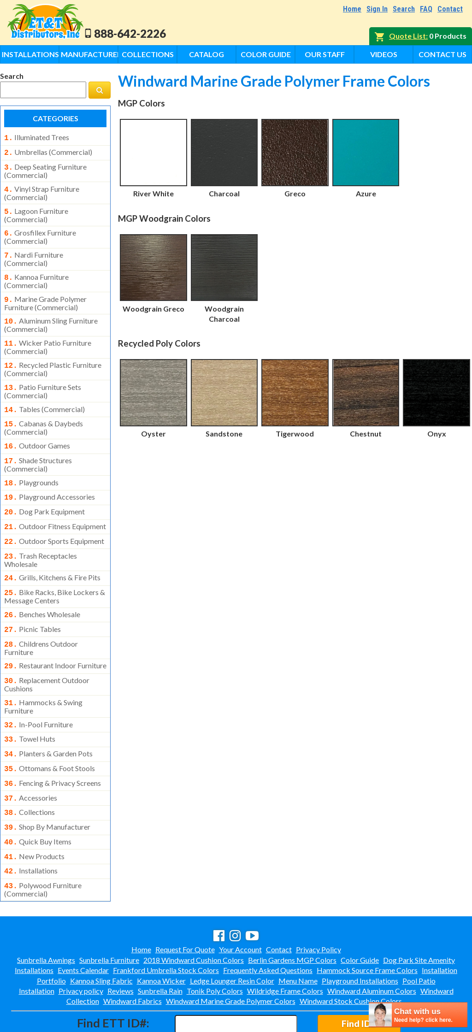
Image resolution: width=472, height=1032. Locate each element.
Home (352, 9)
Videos (383, 54)
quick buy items (37, 806)
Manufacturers (89, 54)
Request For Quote (185, 909)
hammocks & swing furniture (43, 678)
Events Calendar (83, 930)
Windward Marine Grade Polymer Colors (230, 961)
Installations (30, 54)
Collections (148, 54)
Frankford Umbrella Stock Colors (166, 930)
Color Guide (266, 54)
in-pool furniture (38, 696)
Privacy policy (81, 951)
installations (31, 833)
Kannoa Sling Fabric (101, 941)
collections (29, 778)
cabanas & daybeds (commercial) (43, 414)
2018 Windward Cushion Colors (193, 920)
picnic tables (32, 605)
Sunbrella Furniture (109, 920)
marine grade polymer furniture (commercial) (45, 295)
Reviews (120, 951)
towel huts (29, 709)
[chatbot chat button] (418, 1014)
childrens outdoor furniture (41, 622)
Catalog (206, 54)
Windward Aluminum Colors (371, 951)
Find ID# (359, 984)
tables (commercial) (44, 397)
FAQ (426, 9)
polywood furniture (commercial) (43, 850)
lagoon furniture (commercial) (36, 210)
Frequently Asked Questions (268, 930)
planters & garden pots (48, 723)
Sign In (377, 9)
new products (34, 819)
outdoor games (37, 432)
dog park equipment (44, 494)
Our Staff (325, 54)
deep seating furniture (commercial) (45, 168)
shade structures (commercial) (38, 449)
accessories (30, 765)
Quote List (407, 35)
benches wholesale (42, 591)
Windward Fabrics (132, 961)
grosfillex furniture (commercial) (40, 231)
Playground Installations (360, 941)
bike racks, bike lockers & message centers (54, 573)
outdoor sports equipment (54, 522)
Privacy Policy (318, 909)
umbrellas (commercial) (48, 151)
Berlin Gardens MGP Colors (292, 920)
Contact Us (442, 54)
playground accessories (49, 480)
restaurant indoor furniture (55, 640)
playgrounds (31, 467)
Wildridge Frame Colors (285, 951)
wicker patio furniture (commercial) (47, 337)
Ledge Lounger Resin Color (232, 941)
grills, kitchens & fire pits (52, 556)
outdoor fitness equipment (55, 508)
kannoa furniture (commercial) (36, 273)
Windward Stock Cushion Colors (351, 961)
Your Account (240, 909)
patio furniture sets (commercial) (42, 379)
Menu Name (298, 941)
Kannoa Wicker (161, 941)
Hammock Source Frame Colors (367, 930)
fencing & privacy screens (52, 751)
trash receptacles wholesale (40, 539)
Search (404, 9)
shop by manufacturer (47, 792)
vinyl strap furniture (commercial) (41, 189)
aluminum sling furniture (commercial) (51, 315)
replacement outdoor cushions (46, 657)
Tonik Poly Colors (215, 951)
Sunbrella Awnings (46, 920)
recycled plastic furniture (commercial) (52, 358)
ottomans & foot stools (49, 737)
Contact (450, 9)
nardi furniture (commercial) (33, 252)
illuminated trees (36, 137)
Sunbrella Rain (160, 951)
